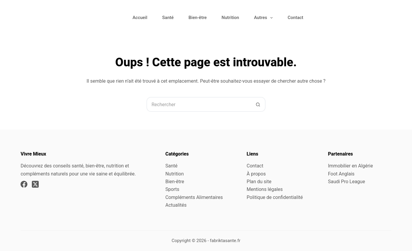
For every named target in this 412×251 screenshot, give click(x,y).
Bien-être (197, 17)
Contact (295, 17)
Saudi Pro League (346, 181)
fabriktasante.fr (225, 240)
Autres (264, 17)
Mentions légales (265, 189)
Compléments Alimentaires (194, 197)
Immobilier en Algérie (350, 166)
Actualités (175, 205)
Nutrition (230, 17)
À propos (256, 174)
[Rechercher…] (198, 104)
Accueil (139, 17)
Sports (172, 189)
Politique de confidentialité (275, 197)
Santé (168, 17)
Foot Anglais (341, 174)
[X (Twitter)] (35, 184)
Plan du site (259, 181)
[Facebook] (24, 184)
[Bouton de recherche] (258, 104)
